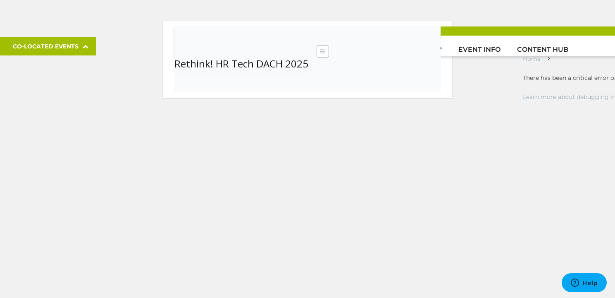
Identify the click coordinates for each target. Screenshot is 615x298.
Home (532, 58)
